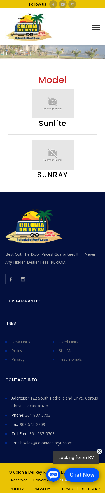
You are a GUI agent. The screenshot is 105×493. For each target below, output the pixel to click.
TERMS (66, 489)
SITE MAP (91, 489)
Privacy (17, 359)
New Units (20, 341)
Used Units (68, 341)
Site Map (67, 350)
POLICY (17, 489)
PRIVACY (41, 489)
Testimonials (70, 359)
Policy (16, 350)
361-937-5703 (37, 415)
